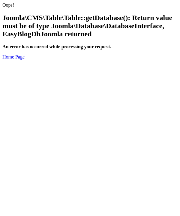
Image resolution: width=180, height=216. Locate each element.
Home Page (13, 56)
